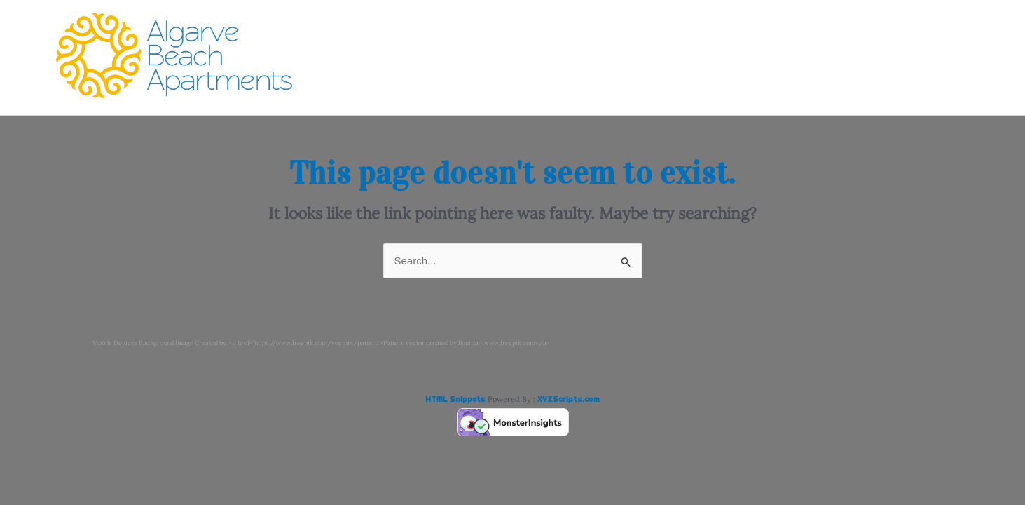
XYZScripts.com (568, 399)
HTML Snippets (455, 399)
